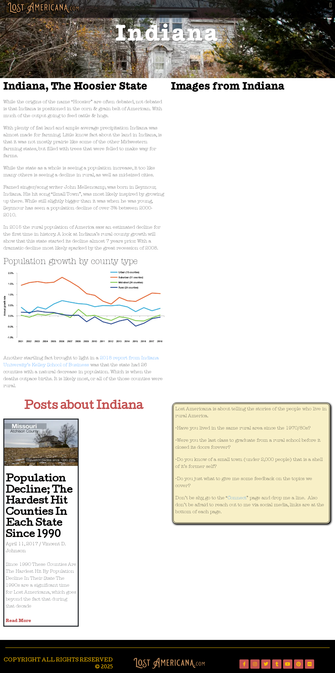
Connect (237, 498)
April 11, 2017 (22, 544)
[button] (330, 5)
